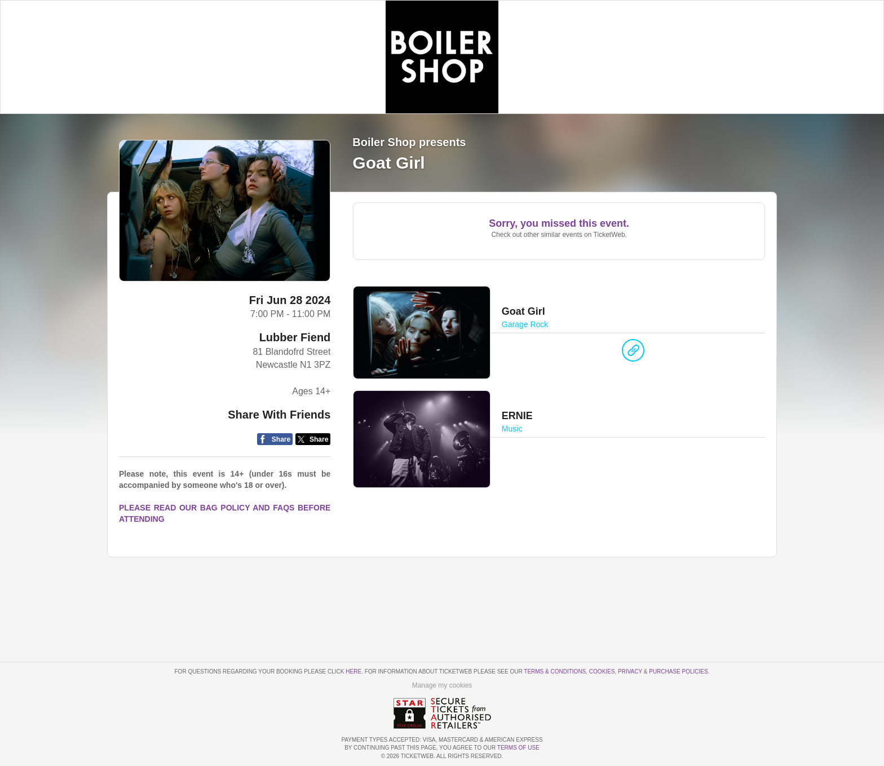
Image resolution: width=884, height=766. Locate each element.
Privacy (630, 671)
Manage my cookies (442, 685)
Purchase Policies (678, 671)
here (353, 671)
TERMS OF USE (518, 748)
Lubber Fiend (295, 337)
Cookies (602, 671)
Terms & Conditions (555, 671)
